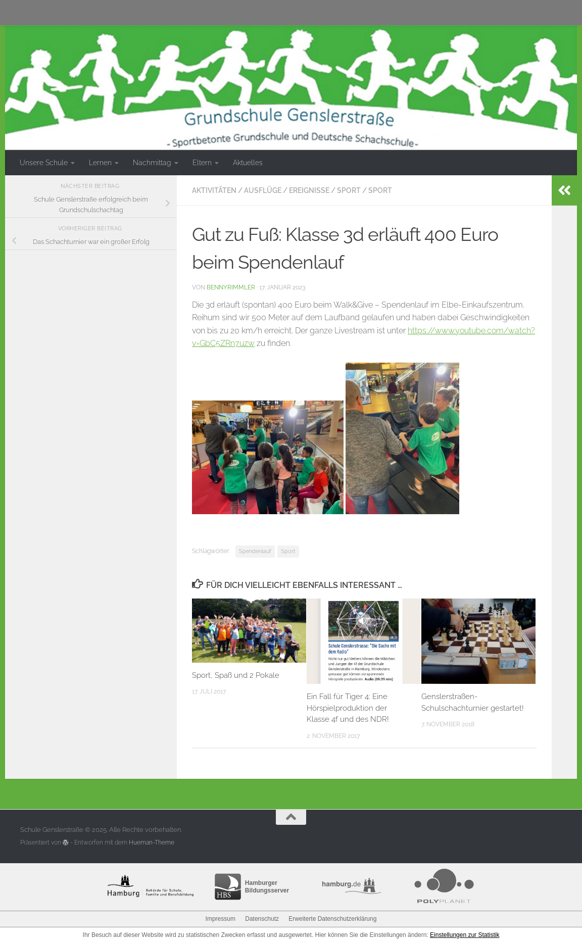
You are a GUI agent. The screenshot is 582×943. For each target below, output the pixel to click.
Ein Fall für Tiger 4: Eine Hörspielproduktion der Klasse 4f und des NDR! (348, 708)
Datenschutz (262, 918)
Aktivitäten (214, 190)
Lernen (100, 163)
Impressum (220, 918)
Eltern (202, 163)
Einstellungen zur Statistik (464, 934)
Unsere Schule (44, 163)
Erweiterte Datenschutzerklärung (332, 918)
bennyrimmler (231, 287)
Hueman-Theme (151, 842)
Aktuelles (248, 163)
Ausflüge (262, 190)
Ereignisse (309, 190)
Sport (349, 190)
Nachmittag (152, 163)
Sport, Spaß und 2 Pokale (235, 675)
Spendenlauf (255, 551)
